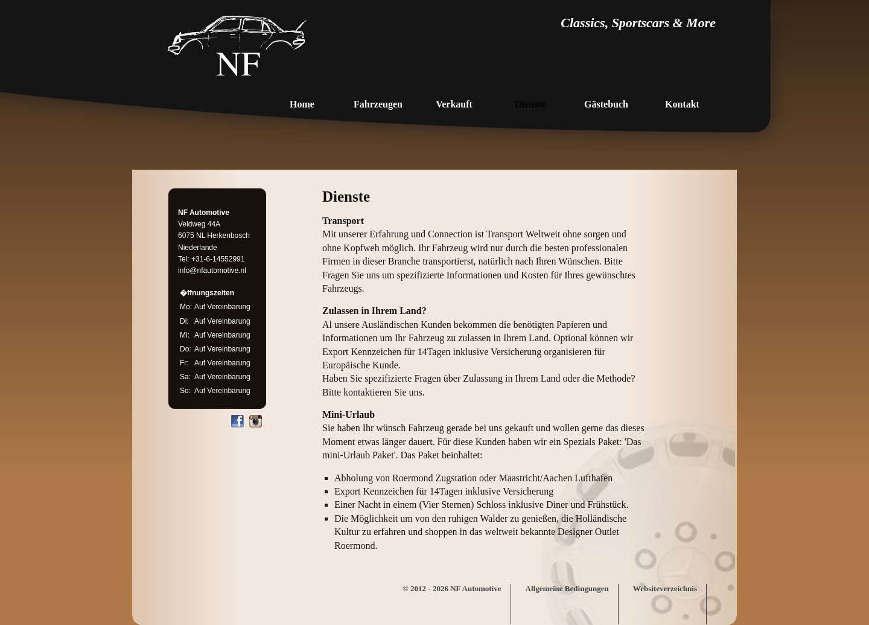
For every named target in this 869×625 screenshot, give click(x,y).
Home (302, 104)
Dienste (530, 104)
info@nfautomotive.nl (212, 270)
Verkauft (454, 104)
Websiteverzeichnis (665, 588)
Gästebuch (606, 104)
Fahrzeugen (378, 104)
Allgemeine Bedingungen (567, 588)
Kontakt (682, 104)
